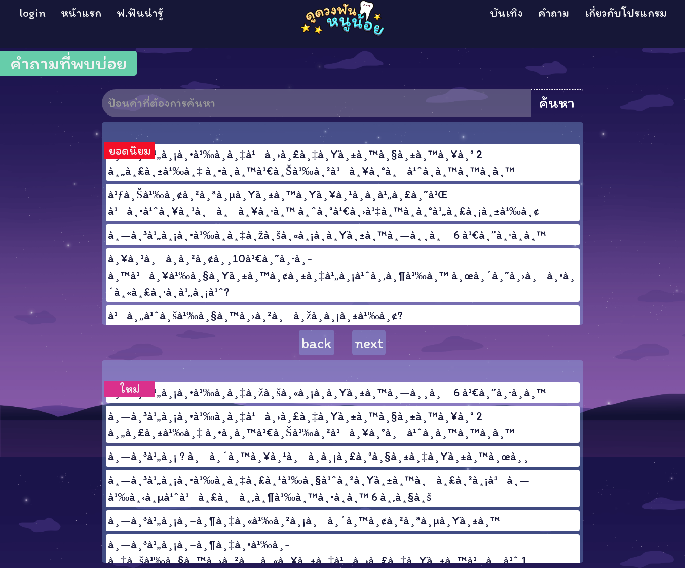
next (369, 342)
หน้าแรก (81, 13)
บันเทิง (506, 13)
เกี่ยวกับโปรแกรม (626, 13)
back (316, 342)
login (32, 13)
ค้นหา (557, 103)
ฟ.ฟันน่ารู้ (140, 13)
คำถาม (553, 13)
